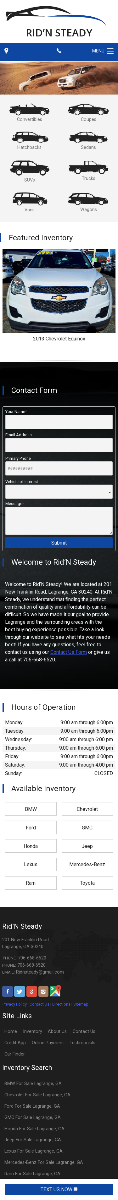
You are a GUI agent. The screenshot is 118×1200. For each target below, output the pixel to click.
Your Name (59, 419)
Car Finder (14, 1054)
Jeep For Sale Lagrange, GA (32, 1140)
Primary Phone (59, 465)
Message (59, 518)
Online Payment (48, 1042)
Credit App (15, 1042)
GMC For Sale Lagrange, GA (32, 1117)
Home (10, 1031)
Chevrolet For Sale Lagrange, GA (37, 1095)
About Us (57, 1031)
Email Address (59, 442)
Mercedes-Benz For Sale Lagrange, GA (43, 1162)
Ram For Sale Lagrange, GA (32, 1173)
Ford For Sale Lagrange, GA (32, 1106)
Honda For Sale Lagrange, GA (34, 1129)
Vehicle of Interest (59, 489)
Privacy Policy (15, 1004)
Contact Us (39, 1004)
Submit (59, 543)
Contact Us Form (68, 652)
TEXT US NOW (59, 1189)
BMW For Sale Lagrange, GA (33, 1083)
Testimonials (82, 1042)
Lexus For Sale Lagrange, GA (33, 1151)
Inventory (32, 1031)
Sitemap (80, 1004)
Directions (61, 1004)
